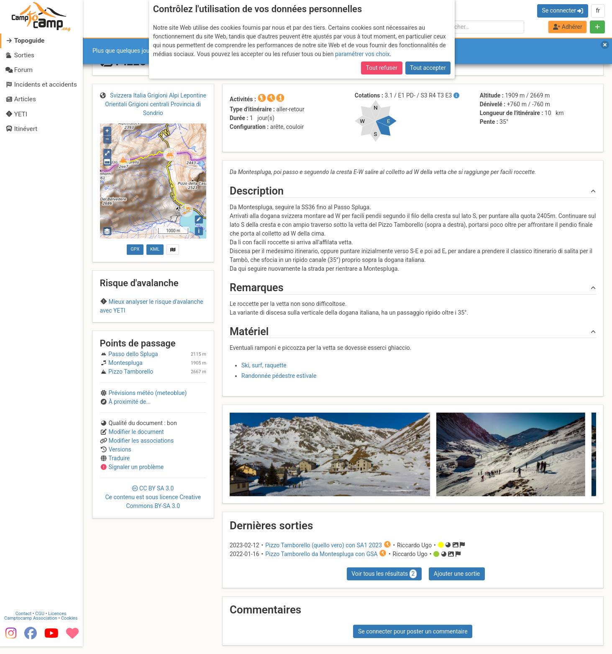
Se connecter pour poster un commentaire (413, 631)
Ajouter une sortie (457, 573)
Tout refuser (381, 67)
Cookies (70, 626)
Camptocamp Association (31, 626)
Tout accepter (428, 67)
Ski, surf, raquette (264, 365)
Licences (58, 621)
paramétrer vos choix (362, 54)
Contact (24, 621)
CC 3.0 (153, 552)
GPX (135, 249)
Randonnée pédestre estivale (278, 375)
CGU (41, 621)
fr (598, 10)
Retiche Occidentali (139, 326)
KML (154, 249)
